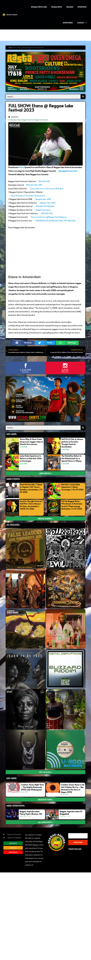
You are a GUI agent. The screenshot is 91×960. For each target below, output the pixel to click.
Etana (19, 120)
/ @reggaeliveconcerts (67, 170)
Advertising (68, 23)
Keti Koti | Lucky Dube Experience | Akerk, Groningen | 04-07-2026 (72, 487)
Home (10, 48)
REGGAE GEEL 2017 (33, 184)
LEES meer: (11, 778)
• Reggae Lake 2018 (42, 199)
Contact (82, 23)
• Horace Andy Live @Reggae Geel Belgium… (48, 217)
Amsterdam (12, 120)
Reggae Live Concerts (41, 120)
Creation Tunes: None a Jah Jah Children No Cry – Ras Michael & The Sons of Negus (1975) (72, 788)
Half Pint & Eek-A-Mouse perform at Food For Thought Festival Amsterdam (72, 443)
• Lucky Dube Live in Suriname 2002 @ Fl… (46, 188)
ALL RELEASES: (13, 524)
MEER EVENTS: (13, 478)
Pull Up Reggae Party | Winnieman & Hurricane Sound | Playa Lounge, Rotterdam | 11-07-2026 (71, 505)
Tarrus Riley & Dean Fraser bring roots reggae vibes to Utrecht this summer (31, 441)
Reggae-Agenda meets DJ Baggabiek (71, 812)
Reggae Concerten (28, 120)
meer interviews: (15, 805)
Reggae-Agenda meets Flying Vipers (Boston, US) (31, 812)
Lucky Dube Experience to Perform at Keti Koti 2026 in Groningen (31, 458)
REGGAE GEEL (44, 181)
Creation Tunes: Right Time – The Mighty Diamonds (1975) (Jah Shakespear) (32, 787)
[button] (23, 343)
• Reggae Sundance (42, 209)
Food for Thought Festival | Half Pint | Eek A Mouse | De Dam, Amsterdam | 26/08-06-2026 (31, 505)
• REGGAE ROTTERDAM (44, 206)
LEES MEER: (11, 434)
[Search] (83, 96)
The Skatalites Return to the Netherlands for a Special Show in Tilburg (71, 458)
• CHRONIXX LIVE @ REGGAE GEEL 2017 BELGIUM (54, 220)
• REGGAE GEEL (46, 213)
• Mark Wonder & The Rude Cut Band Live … (28, 195)
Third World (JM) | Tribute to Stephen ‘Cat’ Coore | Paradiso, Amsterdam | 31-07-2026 (31, 488)
